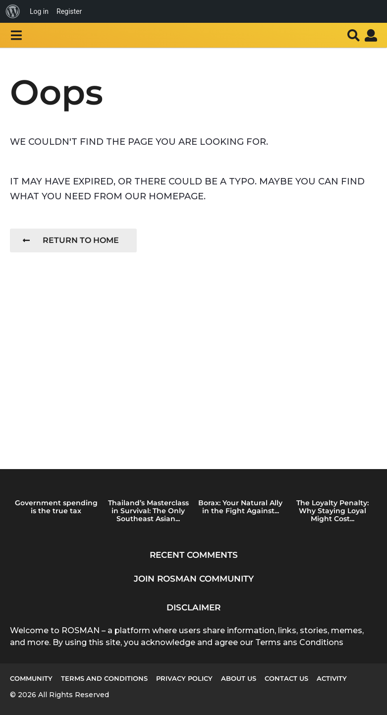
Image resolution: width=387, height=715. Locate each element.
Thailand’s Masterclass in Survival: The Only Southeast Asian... (148, 510)
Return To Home (71, 240)
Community (31, 678)
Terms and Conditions (104, 678)
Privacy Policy (184, 678)
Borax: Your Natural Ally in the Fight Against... (240, 506)
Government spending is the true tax (56, 506)
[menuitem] (13, 11)
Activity (332, 678)
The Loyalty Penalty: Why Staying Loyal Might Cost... (332, 510)
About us (238, 678)
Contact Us (286, 678)
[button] (16, 35)
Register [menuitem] (69, 11)
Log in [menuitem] (39, 11)
